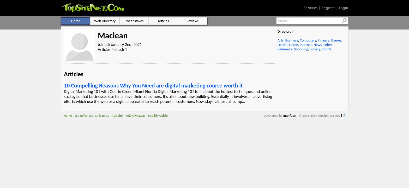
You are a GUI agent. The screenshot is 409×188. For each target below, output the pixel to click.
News (318, 45)
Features (310, 7)
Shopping (301, 49)
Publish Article (158, 116)
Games (336, 40)
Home (293, 45)
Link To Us (102, 116)
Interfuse (289, 116)
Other (327, 45)
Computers (308, 40)
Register (328, 7)
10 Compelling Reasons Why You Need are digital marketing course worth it (153, 85)
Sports (326, 49)
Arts (281, 40)
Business (291, 40)
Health (282, 45)
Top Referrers (84, 116)
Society (315, 49)
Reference (285, 49)
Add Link (117, 116)
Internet (306, 45)
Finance (323, 40)
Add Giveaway (136, 116)
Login (343, 7)
